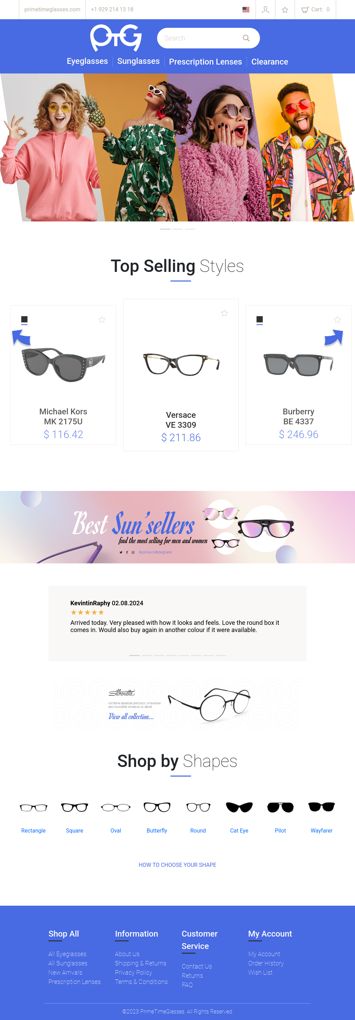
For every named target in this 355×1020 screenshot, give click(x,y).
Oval (115, 830)
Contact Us (197, 966)
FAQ (187, 984)
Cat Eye (239, 830)
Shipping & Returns (140, 963)
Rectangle (33, 830)
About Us (127, 954)
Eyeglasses (87, 61)
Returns (192, 975)
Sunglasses (138, 61)
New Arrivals (65, 972)
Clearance (269, 62)
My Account (264, 954)
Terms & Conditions (141, 981)
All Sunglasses (67, 963)
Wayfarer (322, 830)
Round (198, 830)
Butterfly (157, 830)
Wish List (260, 972)
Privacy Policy (133, 972)
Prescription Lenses (205, 62)
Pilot (280, 830)
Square (74, 830)
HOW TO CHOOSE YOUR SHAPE (177, 865)
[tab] (165, 229)
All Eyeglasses (67, 954)
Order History (266, 963)
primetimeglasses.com (52, 9)
